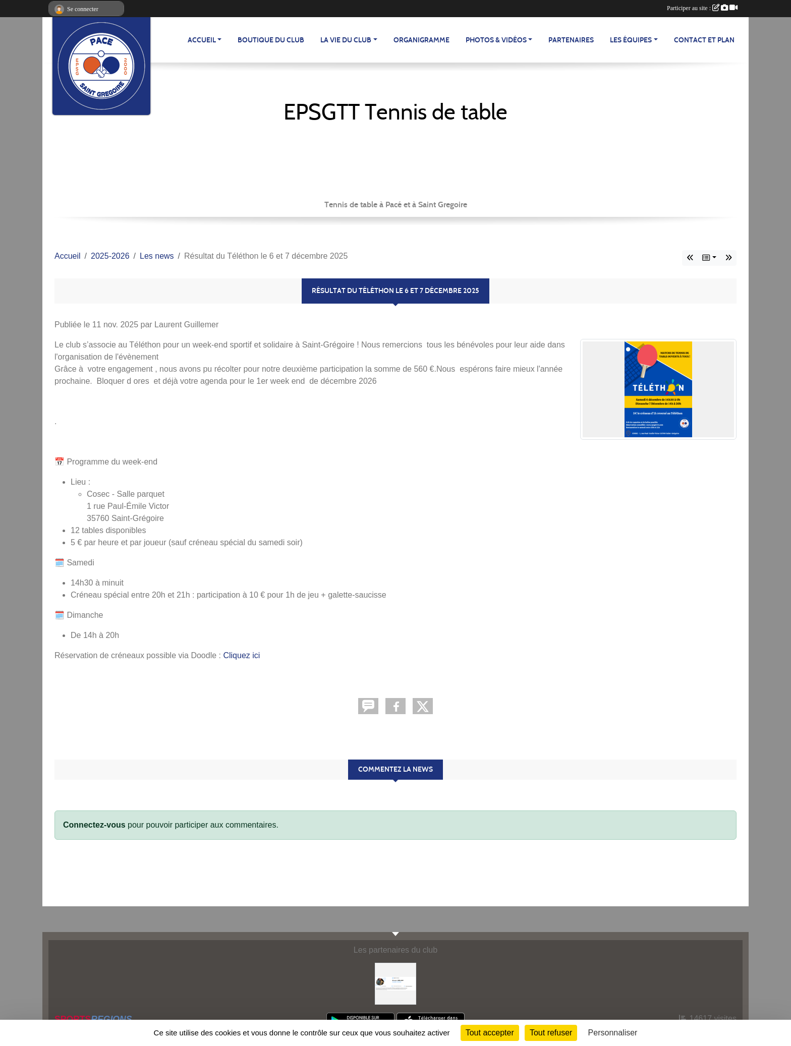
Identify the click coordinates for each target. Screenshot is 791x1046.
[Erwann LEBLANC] (396, 983)
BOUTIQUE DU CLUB (271, 40)
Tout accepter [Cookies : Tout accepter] (490, 1032)
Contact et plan (704, 40)
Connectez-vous (94, 825)
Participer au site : (702, 8)
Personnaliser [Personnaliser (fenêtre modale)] (613, 1032)
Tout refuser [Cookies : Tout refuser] (551, 1032)
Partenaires (571, 40)
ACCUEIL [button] (202, 40)
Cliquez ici (241, 655)
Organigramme (421, 40)
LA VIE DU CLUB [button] (345, 40)
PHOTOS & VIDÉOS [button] (496, 40)
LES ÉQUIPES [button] (631, 40)
